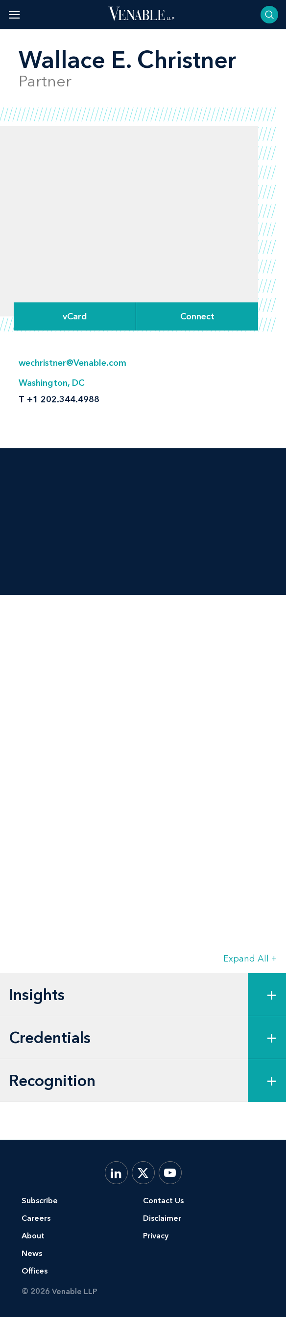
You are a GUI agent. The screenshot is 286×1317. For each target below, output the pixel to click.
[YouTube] (170, 1172)
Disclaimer (162, 1218)
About (33, 1235)
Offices (35, 1270)
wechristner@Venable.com (72, 362)
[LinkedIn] (116, 1172)
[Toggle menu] (14, 14)
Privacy (155, 1235)
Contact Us (163, 1200)
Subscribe (40, 1200)
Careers (36, 1218)
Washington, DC (51, 382)
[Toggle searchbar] (269, 14)
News (32, 1253)
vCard (75, 316)
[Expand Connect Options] (197, 316)
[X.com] (143, 1172)
